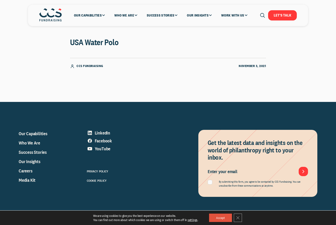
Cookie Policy (97, 181)
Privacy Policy (97, 171)
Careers (25, 171)
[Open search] (262, 15)
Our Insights (29, 162)
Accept (220, 218)
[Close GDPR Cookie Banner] (238, 218)
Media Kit (27, 180)
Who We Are (29, 143)
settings (192, 220)
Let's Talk (282, 15)
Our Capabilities (33, 134)
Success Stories (33, 152)
